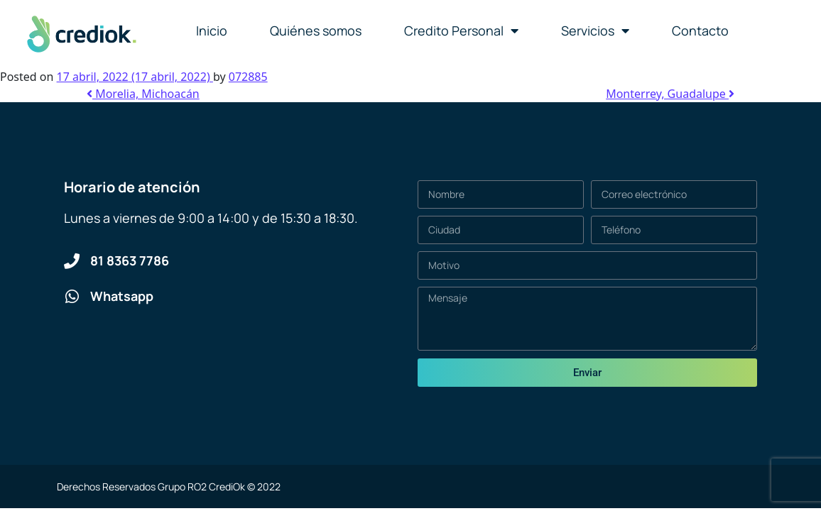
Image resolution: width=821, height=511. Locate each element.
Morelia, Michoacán (143, 93)
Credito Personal (461, 30)
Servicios (595, 30)
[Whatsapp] (72, 296)
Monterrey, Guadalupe (670, 93)
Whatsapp (121, 295)
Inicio (211, 30)
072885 (248, 76)
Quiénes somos (315, 30)
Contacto (700, 30)
